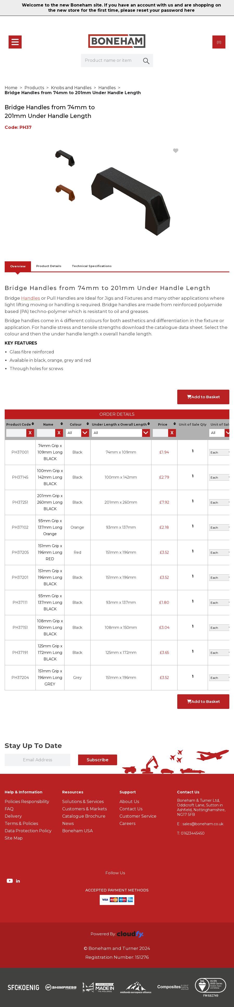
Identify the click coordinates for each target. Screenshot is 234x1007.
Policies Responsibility (27, 801)
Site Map (14, 838)
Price (167, 424)
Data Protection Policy (28, 830)
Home (11, 87)
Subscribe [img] (98, 759)
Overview (18, 266)
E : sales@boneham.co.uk (200, 824)
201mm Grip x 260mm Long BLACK (49, 502)
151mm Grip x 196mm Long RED (50, 552)
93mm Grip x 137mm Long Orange (50, 527)
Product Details (48, 266)
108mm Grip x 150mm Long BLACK (50, 627)
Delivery (13, 816)
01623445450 (191, 833)
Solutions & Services (83, 801)
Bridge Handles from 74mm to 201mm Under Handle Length (73, 92)
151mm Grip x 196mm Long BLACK (50, 577)
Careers (127, 823)
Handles (107, 87)
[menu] (15, 42)
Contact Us (130, 808)
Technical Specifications (92, 266)
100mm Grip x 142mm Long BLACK (50, 477)
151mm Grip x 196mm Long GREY (50, 677)
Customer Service (137, 816)
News (68, 823)
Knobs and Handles (71, 87)
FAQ (9, 808)
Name (53, 424)
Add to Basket (203, 396)
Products (34, 87)
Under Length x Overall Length (121, 424)
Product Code (20, 424)
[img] (10, 880)
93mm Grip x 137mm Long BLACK (50, 602)
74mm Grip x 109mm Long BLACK (49, 452)
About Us (129, 801)
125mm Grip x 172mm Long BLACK (50, 652)
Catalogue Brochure (83, 816)
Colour (79, 424)
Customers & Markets (84, 808)
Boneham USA (77, 830)
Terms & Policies (21, 823)
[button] (146, 60)
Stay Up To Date (33, 745)
